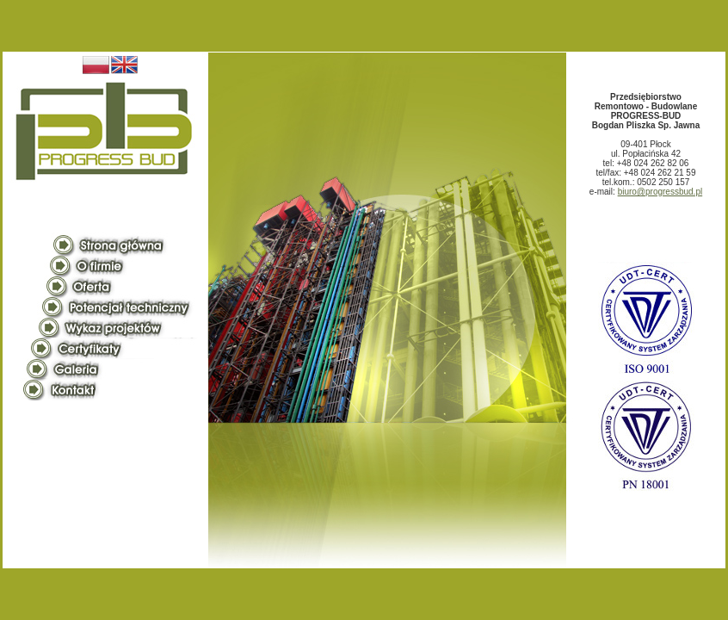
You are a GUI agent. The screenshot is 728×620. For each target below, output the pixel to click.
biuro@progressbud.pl (660, 191)
